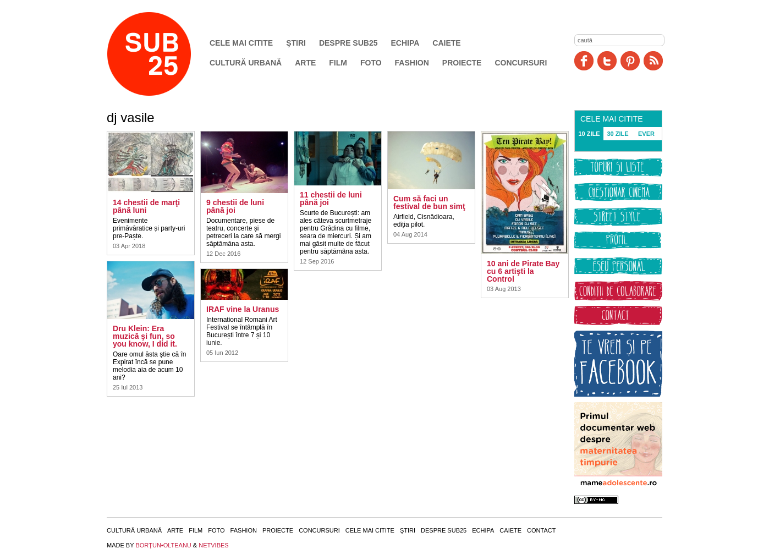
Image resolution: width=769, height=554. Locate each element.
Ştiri (296, 43)
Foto (371, 62)
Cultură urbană (246, 62)
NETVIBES (213, 545)
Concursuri (521, 62)
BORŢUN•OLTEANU (163, 545)
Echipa (405, 43)
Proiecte (462, 62)
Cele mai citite (241, 43)
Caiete (446, 43)
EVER (646, 133)
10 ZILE (589, 133)
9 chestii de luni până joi (235, 206)
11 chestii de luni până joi (331, 198)
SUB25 (162, 54)
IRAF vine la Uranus (242, 309)
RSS (653, 60)
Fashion (412, 62)
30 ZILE (617, 133)
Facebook (584, 60)
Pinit (630, 60)
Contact (541, 530)
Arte (305, 62)
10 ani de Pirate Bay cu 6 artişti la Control (523, 271)
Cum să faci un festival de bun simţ (429, 202)
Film (338, 62)
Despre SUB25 (348, 43)
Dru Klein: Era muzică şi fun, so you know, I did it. (145, 336)
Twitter (607, 60)
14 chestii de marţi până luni (146, 206)
